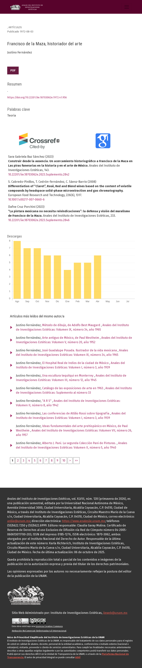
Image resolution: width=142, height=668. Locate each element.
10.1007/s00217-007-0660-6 (26, 199)
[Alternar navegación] (126, 7)
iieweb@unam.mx (115, 613)
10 (63, 460)
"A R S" (47, 401)
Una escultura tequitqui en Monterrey (68, 375)
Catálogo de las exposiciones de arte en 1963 (73, 388)
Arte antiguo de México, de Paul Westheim (71, 337)
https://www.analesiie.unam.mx (83, 521)
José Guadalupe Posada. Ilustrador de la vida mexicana (80, 350)
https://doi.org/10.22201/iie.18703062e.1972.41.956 (37, 97)
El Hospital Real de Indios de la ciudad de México (75, 363)
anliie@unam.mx (18, 521)
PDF (13, 70)
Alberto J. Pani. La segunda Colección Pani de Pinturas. (79, 443)
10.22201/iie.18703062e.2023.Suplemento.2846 (39, 220)
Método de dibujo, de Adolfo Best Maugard (71, 325)
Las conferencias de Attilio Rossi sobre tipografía (76, 413)
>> (76, 460)
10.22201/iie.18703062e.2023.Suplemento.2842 (38, 174)
